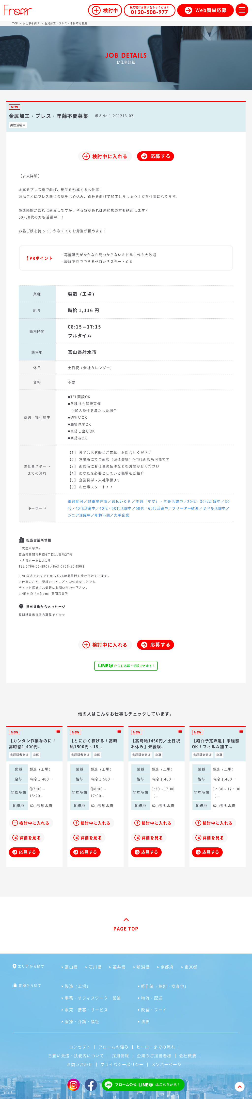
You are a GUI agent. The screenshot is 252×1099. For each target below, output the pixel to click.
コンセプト (80, 1047)
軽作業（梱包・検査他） (165, 986)
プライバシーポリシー (122, 1064)
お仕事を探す (31, 23)
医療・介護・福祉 (82, 1021)
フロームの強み (113, 1047)
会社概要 (187, 1055)
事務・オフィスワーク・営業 (93, 998)
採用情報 (120, 1055)
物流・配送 (152, 998)
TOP (15, 23)
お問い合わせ (80, 1064)
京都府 (167, 967)
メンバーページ (166, 1064)
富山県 (71, 967)
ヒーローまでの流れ (155, 1047)
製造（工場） (78, 986)
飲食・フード (154, 1010)
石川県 (95, 967)
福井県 (119, 967)
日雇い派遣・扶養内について (76, 1055)
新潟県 (143, 967)
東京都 (191, 967)
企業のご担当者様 (154, 1055)
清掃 (145, 1021)
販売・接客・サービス (86, 1010)
